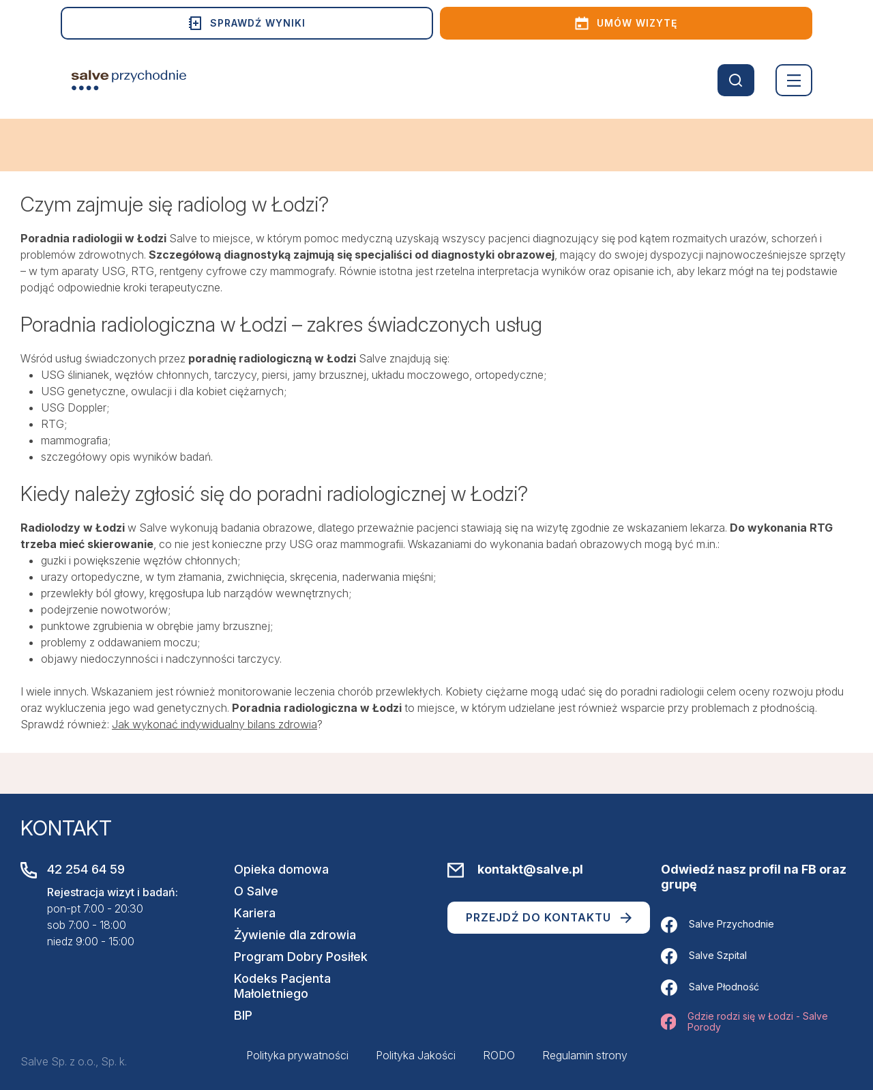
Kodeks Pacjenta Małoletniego (282, 986)
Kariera (255, 913)
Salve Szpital (704, 956)
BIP (243, 1015)
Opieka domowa (281, 869)
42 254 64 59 (86, 869)
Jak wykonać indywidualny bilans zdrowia (214, 724)
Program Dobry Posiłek (301, 956)
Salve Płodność (710, 987)
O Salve (256, 891)
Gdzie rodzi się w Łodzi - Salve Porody (744, 1022)
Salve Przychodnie (717, 925)
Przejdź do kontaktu (549, 917)
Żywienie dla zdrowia (295, 935)
